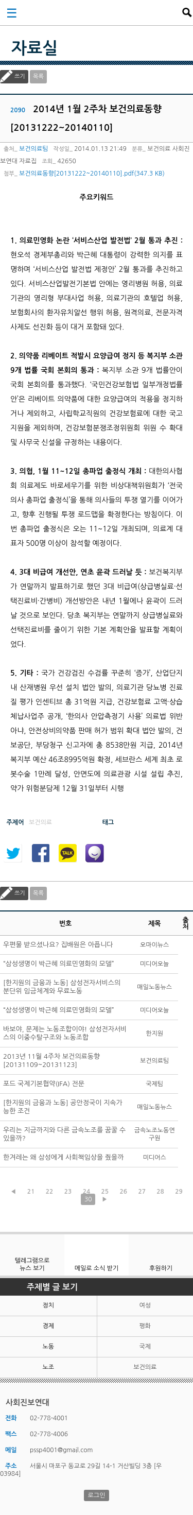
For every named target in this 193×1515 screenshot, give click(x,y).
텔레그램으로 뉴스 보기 (32, 1264)
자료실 (34, 48)
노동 (48, 1347)
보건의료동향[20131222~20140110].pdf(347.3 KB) (92, 173)
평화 (145, 1326)
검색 (187, 12)
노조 (48, 1367)
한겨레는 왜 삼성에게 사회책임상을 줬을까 (63, 1157)
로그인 (97, 1495)
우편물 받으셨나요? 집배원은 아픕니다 (58, 944)
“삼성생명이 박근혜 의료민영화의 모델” (58, 963)
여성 (145, 1305)
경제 (48, 1326)
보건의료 (144, 1367)
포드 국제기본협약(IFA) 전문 (43, 1083)
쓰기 (19, 76)
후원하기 (160, 1268)
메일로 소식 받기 (97, 1268)
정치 (48, 1305)
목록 (38, 76)
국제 (145, 1347)
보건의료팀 (33, 149)
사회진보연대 (99, 12)
